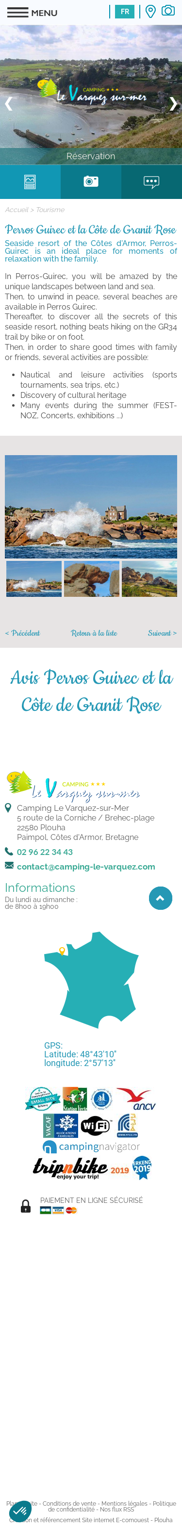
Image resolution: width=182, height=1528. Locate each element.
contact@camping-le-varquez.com (86, 866)
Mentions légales (124, 1503)
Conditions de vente (69, 1503)
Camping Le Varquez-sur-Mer (73, 808)
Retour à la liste (94, 633)
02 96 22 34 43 (45, 852)
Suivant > (162, 633)
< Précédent (22, 633)
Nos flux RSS (117, 1509)
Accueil (16, 210)
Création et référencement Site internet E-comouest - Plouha (91, 1520)
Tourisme (49, 210)
